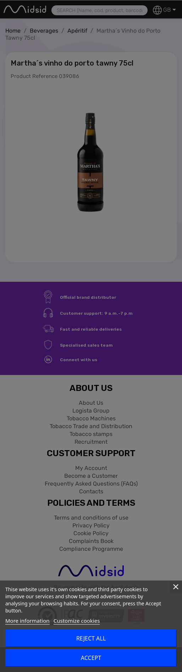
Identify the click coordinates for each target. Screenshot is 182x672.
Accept (91, 658)
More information (27, 620)
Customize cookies (77, 620)
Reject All (91, 638)
